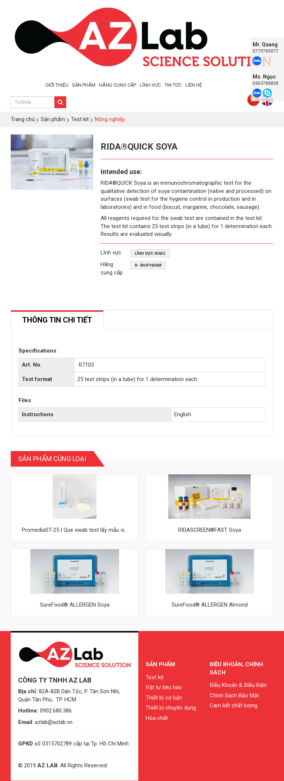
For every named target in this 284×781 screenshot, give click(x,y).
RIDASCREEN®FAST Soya (209, 530)
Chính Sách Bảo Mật (234, 695)
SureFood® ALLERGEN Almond (210, 604)
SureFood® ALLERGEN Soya (74, 604)
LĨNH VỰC (150, 85)
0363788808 (265, 83)
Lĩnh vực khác (150, 253)
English (182, 414)
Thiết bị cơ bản (164, 697)
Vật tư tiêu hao (164, 687)
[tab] (57, 319)
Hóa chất (157, 718)
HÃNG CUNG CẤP (117, 85)
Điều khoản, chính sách (236, 668)
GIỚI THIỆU (56, 85)
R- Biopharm (148, 265)
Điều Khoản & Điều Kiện (238, 685)
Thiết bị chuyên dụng (171, 707)
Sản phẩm (160, 664)
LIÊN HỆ (193, 85)
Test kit (154, 677)
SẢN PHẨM (83, 85)
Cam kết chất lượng (233, 705)
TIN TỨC (173, 85)
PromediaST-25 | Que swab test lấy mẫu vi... (75, 530)
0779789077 (265, 51)
